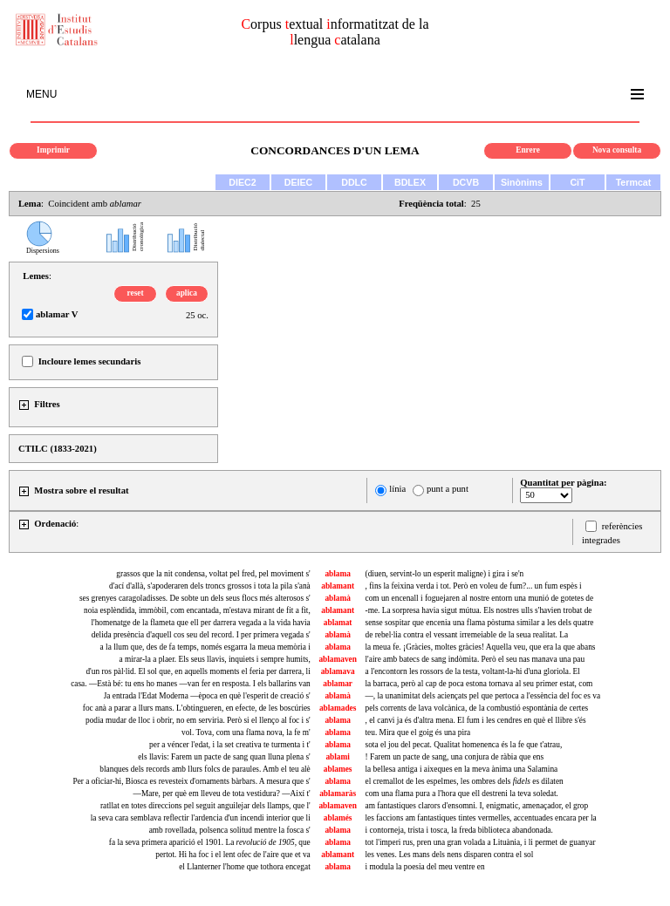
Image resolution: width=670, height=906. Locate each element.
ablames (338, 769)
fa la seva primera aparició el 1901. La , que (210, 842)
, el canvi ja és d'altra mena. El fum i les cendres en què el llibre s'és (476, 720)
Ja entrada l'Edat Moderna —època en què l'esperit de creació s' (207, 695)
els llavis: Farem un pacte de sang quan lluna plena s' (224, 757)
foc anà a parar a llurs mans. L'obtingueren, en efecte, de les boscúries (197, 708)
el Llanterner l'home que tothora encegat (245, 866)
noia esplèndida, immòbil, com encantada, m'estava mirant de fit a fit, (197, 610)
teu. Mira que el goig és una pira (418, 732)
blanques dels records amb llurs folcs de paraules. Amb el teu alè (204, 769)
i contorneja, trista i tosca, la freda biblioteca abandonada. (459, 830)
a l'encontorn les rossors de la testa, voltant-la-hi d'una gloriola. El (473, 671)
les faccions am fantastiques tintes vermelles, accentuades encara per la (481, 818)
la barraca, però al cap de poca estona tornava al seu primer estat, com (479, 683)
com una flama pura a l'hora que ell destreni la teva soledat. (462, 793)
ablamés (338, 818)
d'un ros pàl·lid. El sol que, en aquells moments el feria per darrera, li (197, 671)
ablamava (338, 671)
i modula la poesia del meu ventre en (425, 866)
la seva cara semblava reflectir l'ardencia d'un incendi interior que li (201, 818)
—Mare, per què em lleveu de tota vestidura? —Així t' (222, 793)
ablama (338, 573)
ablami (337, 757)
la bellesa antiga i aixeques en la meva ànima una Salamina (462, 769)
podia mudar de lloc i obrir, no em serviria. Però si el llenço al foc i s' (198, 720)
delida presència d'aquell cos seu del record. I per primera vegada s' (201, 634)
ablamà (338, 598)
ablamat (338, 622)
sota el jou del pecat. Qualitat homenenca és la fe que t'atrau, (464, 744)
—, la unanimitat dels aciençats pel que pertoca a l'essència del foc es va (483, 695)
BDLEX (410, 182)
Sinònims (522, 182)
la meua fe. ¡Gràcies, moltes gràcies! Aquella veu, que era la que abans (481, 647)
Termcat (634, 182)
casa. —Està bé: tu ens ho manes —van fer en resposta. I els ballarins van (191, 683)
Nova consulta (616, 150)
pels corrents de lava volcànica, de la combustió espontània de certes (477, 708)
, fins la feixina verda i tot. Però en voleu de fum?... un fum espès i (474, 586)
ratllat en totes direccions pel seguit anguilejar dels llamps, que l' (205, 805)
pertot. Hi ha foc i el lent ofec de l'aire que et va (233, 854)
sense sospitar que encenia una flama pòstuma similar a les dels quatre (480, 622)
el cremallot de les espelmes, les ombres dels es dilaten (465, 781)
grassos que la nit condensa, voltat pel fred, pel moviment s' (213, 573)
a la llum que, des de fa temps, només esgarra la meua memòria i (205, 647)
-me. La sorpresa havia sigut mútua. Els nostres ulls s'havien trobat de (479, 610)
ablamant (337, 586)
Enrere (528, 150)
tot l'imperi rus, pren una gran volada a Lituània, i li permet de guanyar (481, 842)
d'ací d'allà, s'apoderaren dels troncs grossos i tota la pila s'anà (210, 586)
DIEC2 (242, 182)
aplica (186, 293)
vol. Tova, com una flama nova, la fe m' (246, 732)
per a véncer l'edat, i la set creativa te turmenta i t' (230, 744)
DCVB (466, 182)
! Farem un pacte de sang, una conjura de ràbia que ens (455, 757)
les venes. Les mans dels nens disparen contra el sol (450, 854)
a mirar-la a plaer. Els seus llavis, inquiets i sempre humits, (215, 659)
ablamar (337, 683)
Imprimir (53, 150)
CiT (577, 182)
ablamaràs (337, 793)
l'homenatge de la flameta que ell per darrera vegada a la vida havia (200, 622)
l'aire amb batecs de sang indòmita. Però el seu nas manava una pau (475, 659)
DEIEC (298, 182)
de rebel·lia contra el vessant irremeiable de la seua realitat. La (467, 634)
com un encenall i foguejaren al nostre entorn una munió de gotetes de (480, 598)
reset (135, 293)
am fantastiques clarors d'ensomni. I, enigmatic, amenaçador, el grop (477, 805)
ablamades (338, 708)
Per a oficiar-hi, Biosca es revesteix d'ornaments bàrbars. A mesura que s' (191, 781)
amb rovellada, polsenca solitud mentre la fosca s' (230, 830)
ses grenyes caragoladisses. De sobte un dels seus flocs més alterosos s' (195, 598)
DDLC (354, 182)
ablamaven (337, 659)
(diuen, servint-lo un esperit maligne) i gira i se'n (445, 573)
